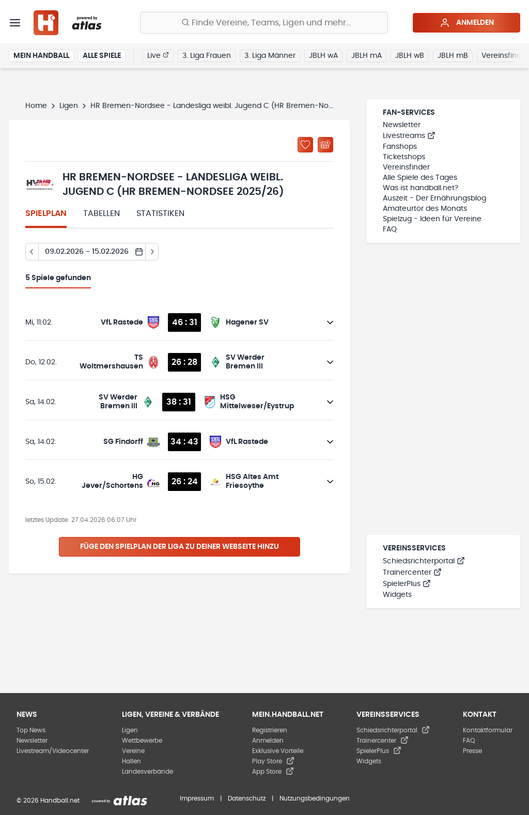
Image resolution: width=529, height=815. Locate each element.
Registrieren (269, 730)
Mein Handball (41, 55)
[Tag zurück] (31, 251)
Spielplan (46, 213)
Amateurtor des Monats (425, 208)
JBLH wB (409, 55)
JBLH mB (453, 55)
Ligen (68, 106)
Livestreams (409, 136)
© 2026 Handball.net (48, 800)
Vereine (133, 751)
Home (36, 106)
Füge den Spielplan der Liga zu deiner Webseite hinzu (179, 546)
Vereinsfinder (406, 167)
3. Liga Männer (269, 55)
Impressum (197, 798)
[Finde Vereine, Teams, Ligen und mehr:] (264, 23)
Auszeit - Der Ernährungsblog (434, 198)
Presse (472, 751)
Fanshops (400, 146)
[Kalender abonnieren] (325, 144)
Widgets (397, 594)
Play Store (273, 761)
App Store (273, 771)
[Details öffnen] (330, 322)
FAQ (390, 229)
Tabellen (101, 213)
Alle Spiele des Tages (420, 177)
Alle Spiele (102, 55)
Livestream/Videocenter (53, 751)
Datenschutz (247, 798)
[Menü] (15, 22)
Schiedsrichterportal (424, 561)
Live (158, 55)
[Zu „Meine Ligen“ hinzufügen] (305, 144)
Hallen (131, 761)
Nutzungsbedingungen (314, 798)
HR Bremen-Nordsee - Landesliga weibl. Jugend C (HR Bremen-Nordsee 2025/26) (237, 106)
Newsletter (402, 125)
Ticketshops (404, 157)
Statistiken (160, 213)
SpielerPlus (407, 584)
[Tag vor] (152, 251)
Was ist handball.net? (420, 188)
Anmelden (467, 23)
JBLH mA (366, 55)
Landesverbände (147, 771)
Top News (31, 730)
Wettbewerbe (142, 740)
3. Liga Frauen (206, 55)
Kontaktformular (487, 730)
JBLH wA (323, 55)
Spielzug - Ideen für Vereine (432, 219)
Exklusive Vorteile (277, 751)
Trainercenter (412, 572)
